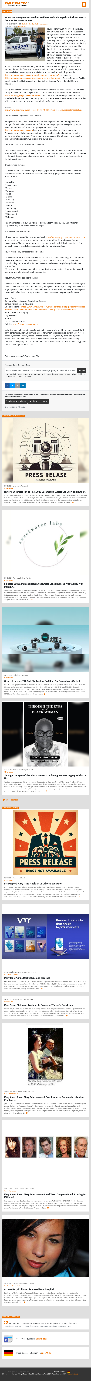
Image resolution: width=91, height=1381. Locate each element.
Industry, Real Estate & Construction (35, 24)
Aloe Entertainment (11, 1094)
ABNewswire (22, 26)
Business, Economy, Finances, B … (24, 972)
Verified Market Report (12, 974)
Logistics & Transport (20, 486)
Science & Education (20, 878)
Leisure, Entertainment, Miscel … (24, 1189)
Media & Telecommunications (23, 1091)
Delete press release (16, 401)
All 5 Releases (10, 800)
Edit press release (38, 401)
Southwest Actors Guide (12, 1286)
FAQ (3, 1374)
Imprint (8, 1374)
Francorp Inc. (8, 1002)
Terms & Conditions (30, 1374)
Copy (82, 370)
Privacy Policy (17, 1374)
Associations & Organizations (23, 769)
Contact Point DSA (44, 1374)
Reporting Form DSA (59, 1374)
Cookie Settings (72, 1374)
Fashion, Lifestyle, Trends (22, 578)
